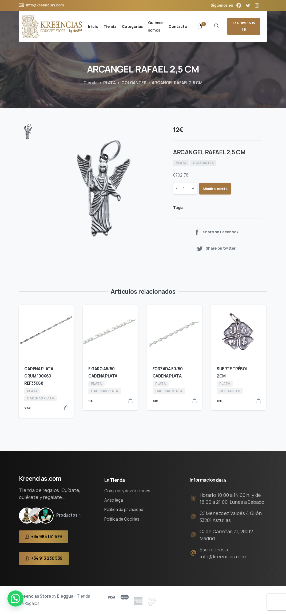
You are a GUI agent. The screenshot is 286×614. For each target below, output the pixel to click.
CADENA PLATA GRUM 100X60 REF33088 (38, 376)
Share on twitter (216, 248)
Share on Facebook (216, 232)
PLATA (109, 83)
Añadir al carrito (215, 188)
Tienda (91, 83)
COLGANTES (133, 83)
